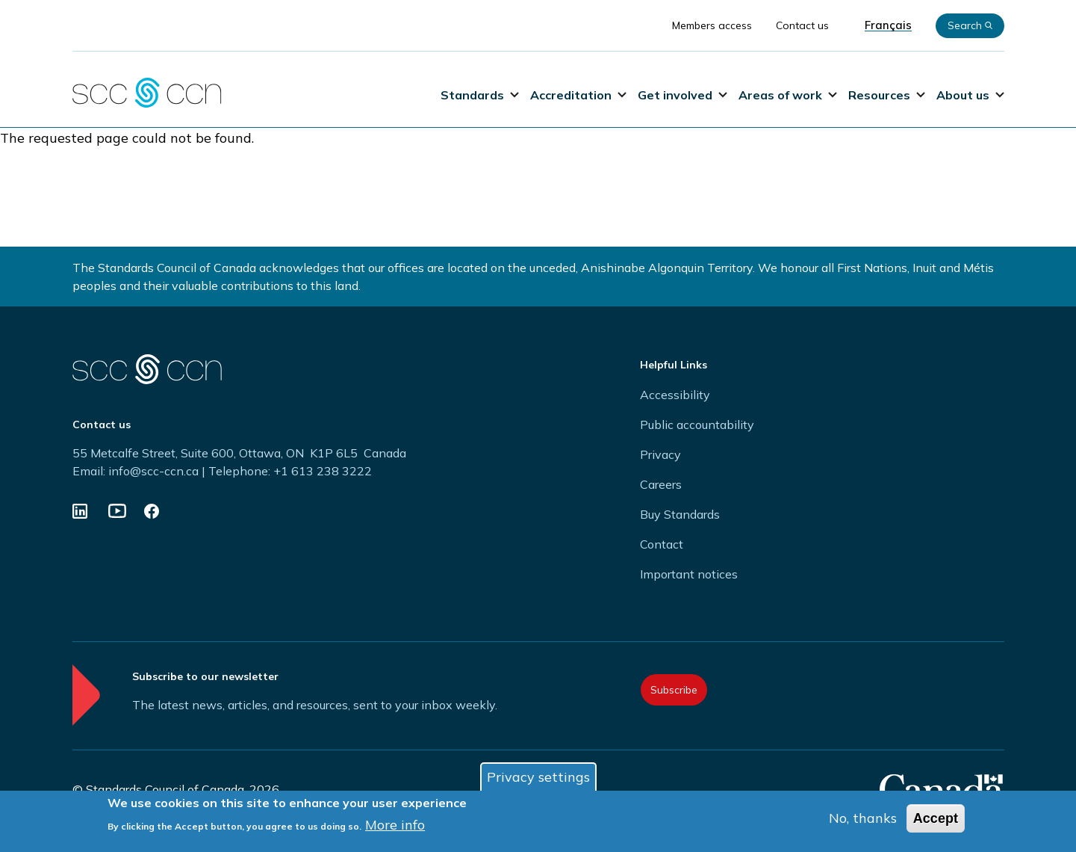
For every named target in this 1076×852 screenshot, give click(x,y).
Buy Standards (680, 514)
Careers (661, 484)
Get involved (682, 94)
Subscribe (673, 690)
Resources (886, 94)
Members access (712, 25)
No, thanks (863, 818)
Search (970, 25)
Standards (480, 94)
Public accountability (697, 424)
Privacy (660, 454)
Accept (935, 818)
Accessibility (675, 394)
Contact (661, 544)
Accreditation (578, 94)
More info (395, 824)
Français (888, 25)
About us (970, 94)
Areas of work (787, 94)
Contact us (802, 25)
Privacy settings (538, 776)
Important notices (689, 574)
